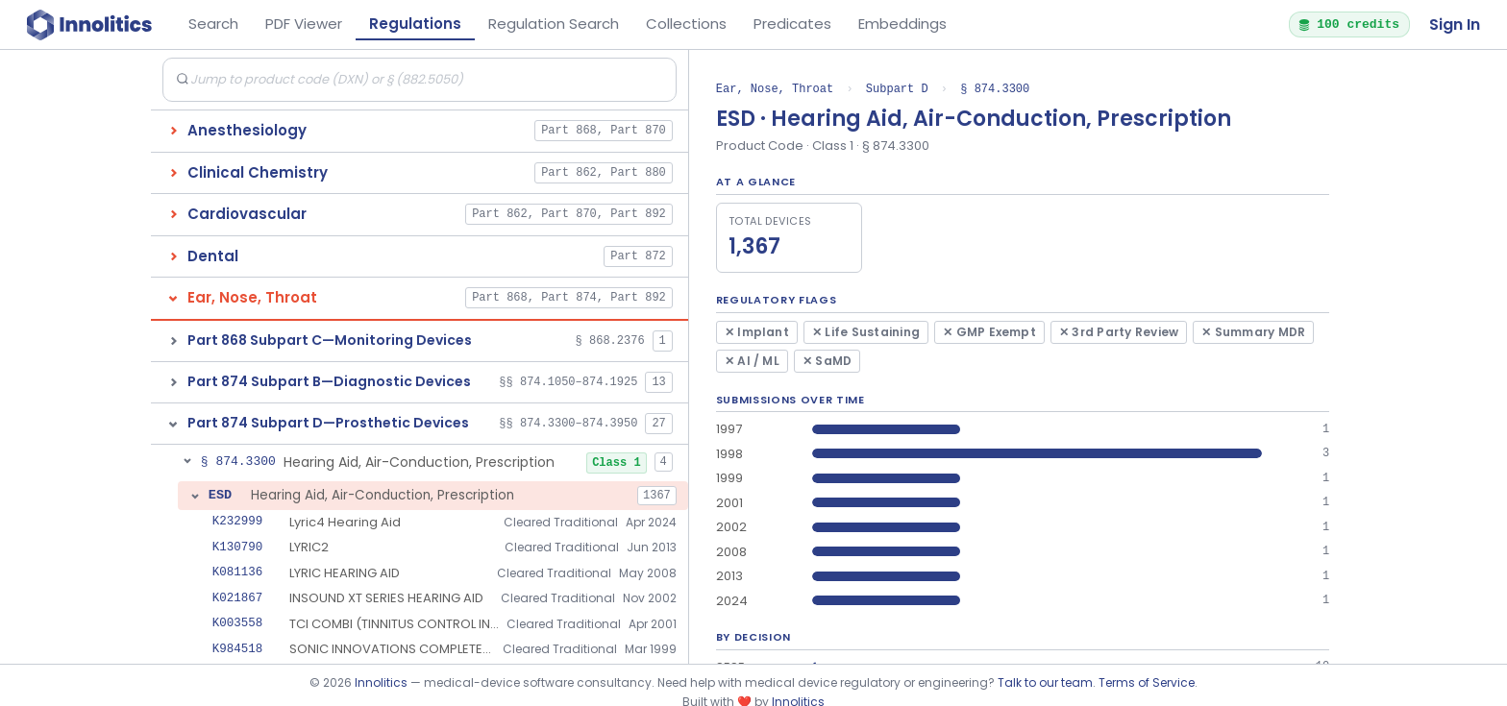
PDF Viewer (303, 23)
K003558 (237, 623)
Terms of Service (1147, 682)
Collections (686, 23)
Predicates (792, 23)
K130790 (237, 547)
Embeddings (902, 23)
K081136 (237, 572)
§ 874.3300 (994, 89)
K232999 (237, 521)
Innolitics (381, 682)
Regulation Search (553, 23)
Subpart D (897, 89)
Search (213, 23)
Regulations (415, 23)
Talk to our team (1045, 682)
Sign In (1454, 24)
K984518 (237, 649)
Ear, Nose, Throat (774, 89)
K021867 (237, 598)
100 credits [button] (1348, 24)
